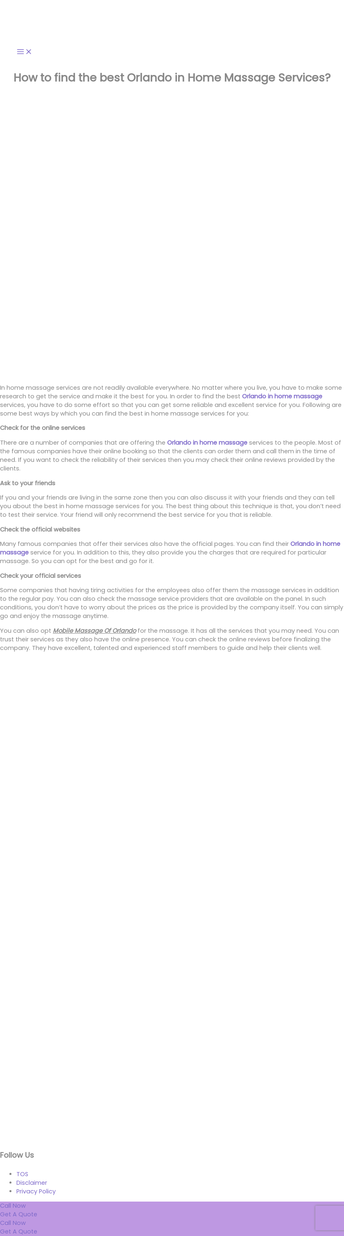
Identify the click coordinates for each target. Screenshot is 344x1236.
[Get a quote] (18, 1231)
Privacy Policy (36, 1191)
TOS (22, 1174)
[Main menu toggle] (24, 52)
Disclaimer (31, 1183)
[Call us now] (13, 1223)
